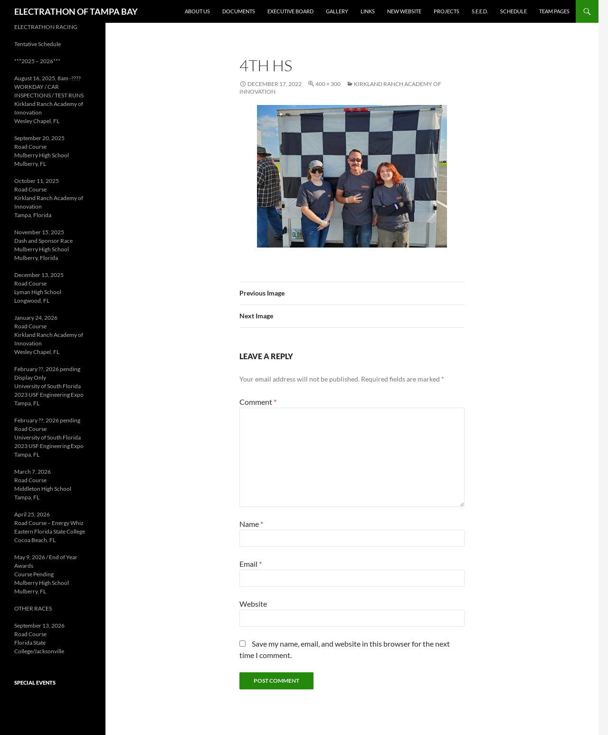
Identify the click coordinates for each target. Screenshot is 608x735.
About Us (197, 11)
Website (253, 603)
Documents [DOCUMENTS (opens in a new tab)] (238, 11)
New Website (404, 11)
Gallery (337, 11)
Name (251, 523)
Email (250, 563)
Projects (446, 11)
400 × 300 (328, 83)
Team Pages (554, 11)
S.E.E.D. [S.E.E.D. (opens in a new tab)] (480, 11)
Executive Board (290, 11)
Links (368, 11)
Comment (257, 401)
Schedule (513, 11)
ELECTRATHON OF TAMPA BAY (76, 11)
